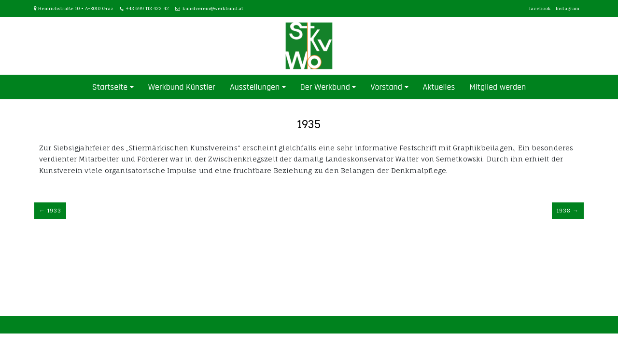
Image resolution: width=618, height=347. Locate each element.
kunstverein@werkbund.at (213, 8)
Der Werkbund (325, 87)
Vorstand (386, 87)
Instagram (567, 8)
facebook (540, 8)
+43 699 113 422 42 (147, 8)
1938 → (568, 210)
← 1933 (50, 210)
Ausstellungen (255, 87)
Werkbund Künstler (181, 87)
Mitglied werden (497, 87)
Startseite (109, 87)
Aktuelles (439, 87)
